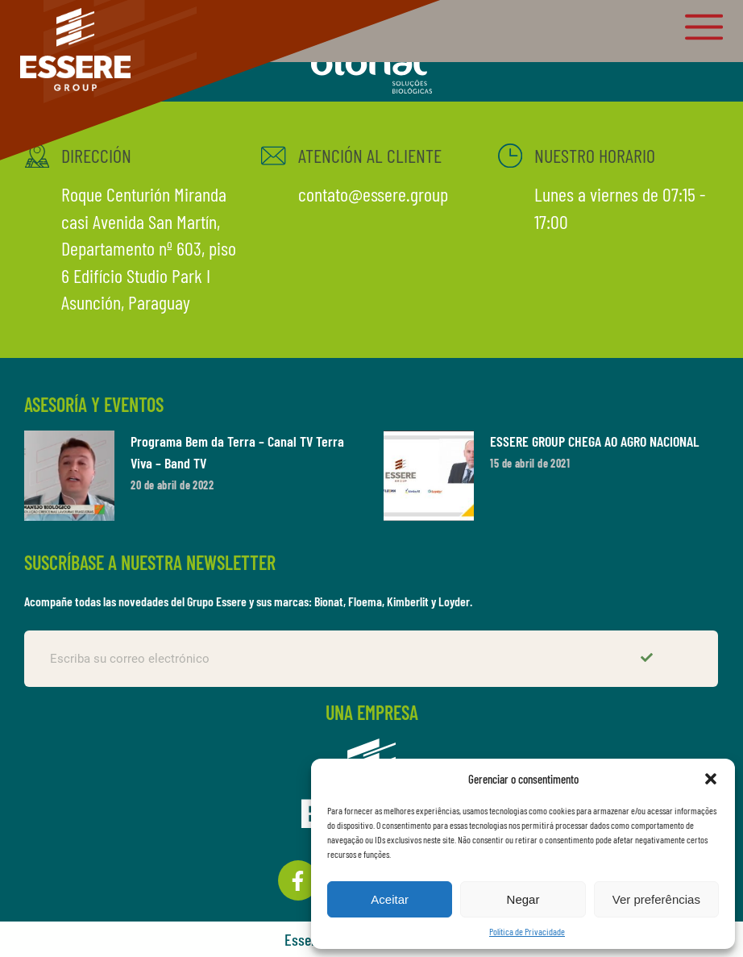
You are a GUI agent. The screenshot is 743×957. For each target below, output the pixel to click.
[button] (711, 779)
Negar (523, 899)
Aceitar (390, 899)
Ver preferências (656, 899)
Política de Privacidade (527, 931)
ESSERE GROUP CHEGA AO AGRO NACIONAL (594, 441)
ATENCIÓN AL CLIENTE (369, 155)
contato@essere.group (372, 194)
